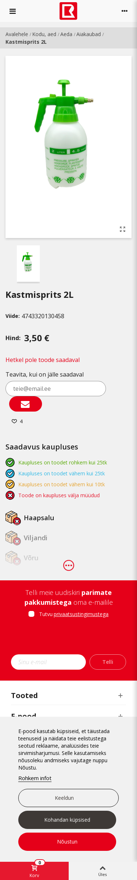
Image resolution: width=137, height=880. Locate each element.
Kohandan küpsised (67, 819)
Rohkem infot (35, 778)
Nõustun (67, 841)
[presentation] (72, 638)
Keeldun (64, 797)
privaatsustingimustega (81, 614)
